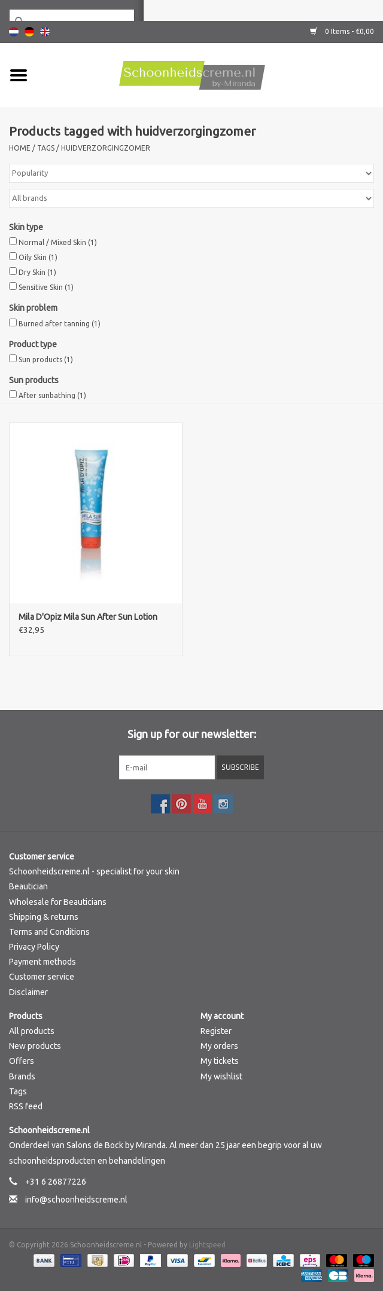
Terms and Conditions (49, 932)
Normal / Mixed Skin (58, 242)
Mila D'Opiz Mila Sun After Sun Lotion (88, 617)
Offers (21, 1061)
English (45, 31)
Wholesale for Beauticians (58, 902)
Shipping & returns (43, 917)
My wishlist (221, 1076)
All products (31, 1031)
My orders (219, 1046)
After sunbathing (52, 395)
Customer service (41, 976)
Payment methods (42, 961)
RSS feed (25, 1106)
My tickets (219, 1061)
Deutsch (29, 31)
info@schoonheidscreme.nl (76, 1199)
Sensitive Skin (46, 287)
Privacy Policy (34, 947)
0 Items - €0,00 (342, 31)
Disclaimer (28, 992)
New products (35, 1046)
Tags (45, 148)
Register (216, 1031)
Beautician (28, 886)
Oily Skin (38, 257)
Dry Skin (37, 272)
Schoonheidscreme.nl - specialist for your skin (94, 871)
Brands (22, 1076)
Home (20, 148)
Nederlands (14, 31)
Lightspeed (207, 1245)
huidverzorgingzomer (105, 148)
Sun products (46, 359)
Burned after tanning (60, 324)
